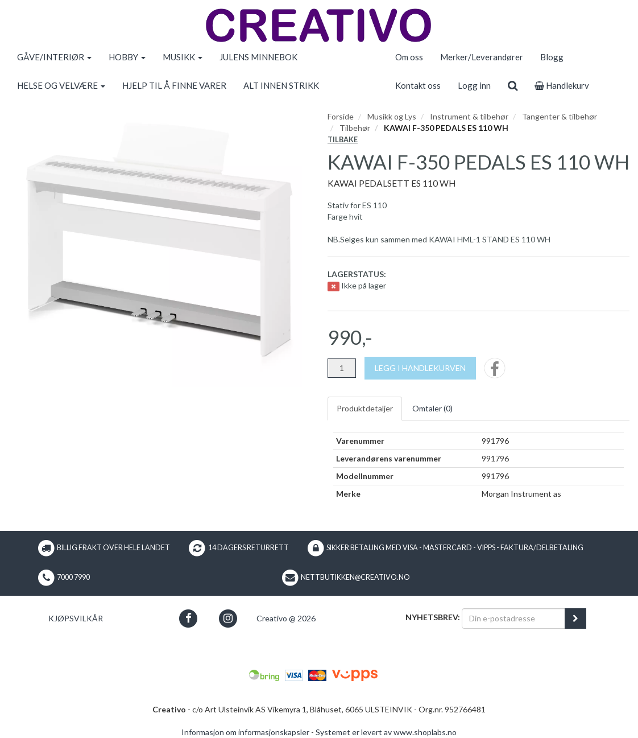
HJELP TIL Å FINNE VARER (174, 85)
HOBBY (127, 57)
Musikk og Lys (391, 116)
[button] (188, 618)
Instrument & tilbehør (469, 116)
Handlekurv (562, 85)
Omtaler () (432, 408)
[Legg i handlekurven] (420, 368)
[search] (512, 85)
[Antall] (342, 368)
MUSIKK (182, 57)
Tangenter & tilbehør (559, 116)
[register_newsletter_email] (575, 618)
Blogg (552, 57)
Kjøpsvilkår (75, 618)
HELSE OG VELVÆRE (61, 85)
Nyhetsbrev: (432, 617)
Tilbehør (354, 128)
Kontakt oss (418, 85)
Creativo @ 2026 (286, 618)
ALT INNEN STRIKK (281, 85)
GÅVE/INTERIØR (54, 57)
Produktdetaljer (365, 408)
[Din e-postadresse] (513, 618)
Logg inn (474, 85)
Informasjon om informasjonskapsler (245, 732)
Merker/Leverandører (481, 57)
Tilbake (343, 139)
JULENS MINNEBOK (258, 57)
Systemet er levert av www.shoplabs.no (386, 732)
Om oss (409, 57)
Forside (341, 116)
